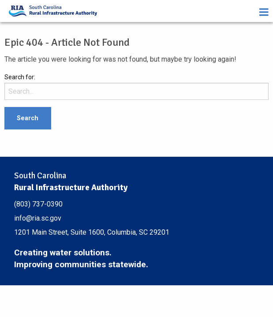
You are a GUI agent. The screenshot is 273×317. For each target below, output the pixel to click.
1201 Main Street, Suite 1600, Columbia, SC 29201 (91, 232)
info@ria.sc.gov (37, 218)
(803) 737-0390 (38, 204)
